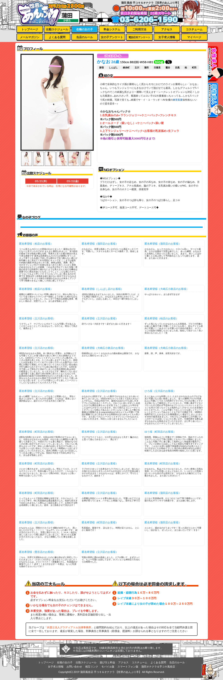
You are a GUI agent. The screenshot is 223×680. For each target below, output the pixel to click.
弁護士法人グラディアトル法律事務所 (69, 627)
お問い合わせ (74, 666)
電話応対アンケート (139, 37)
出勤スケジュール (57, 29)
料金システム (112, 29)
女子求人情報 (166, 37)
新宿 (101, 67)
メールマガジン (29, 37)
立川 (137, 67)
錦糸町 (126, 67)
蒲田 (146, 67)
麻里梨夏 (178, 99)
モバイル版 (107, 666)
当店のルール (84, 37)
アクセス (166, 29)
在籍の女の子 (84, 29)
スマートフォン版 (127, 666)
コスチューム (194, 29)
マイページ (194, 37)
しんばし (113, 67)
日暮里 (157, 67)
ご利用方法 (139, 29)
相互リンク (91, 666)
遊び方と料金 (107, 662)
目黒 (177, 67)
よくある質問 (57, 37)
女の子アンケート (112, 37)
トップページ (29, 29)
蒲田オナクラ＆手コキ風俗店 (158, 666)
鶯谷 (168, 67)
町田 (194, 67)
